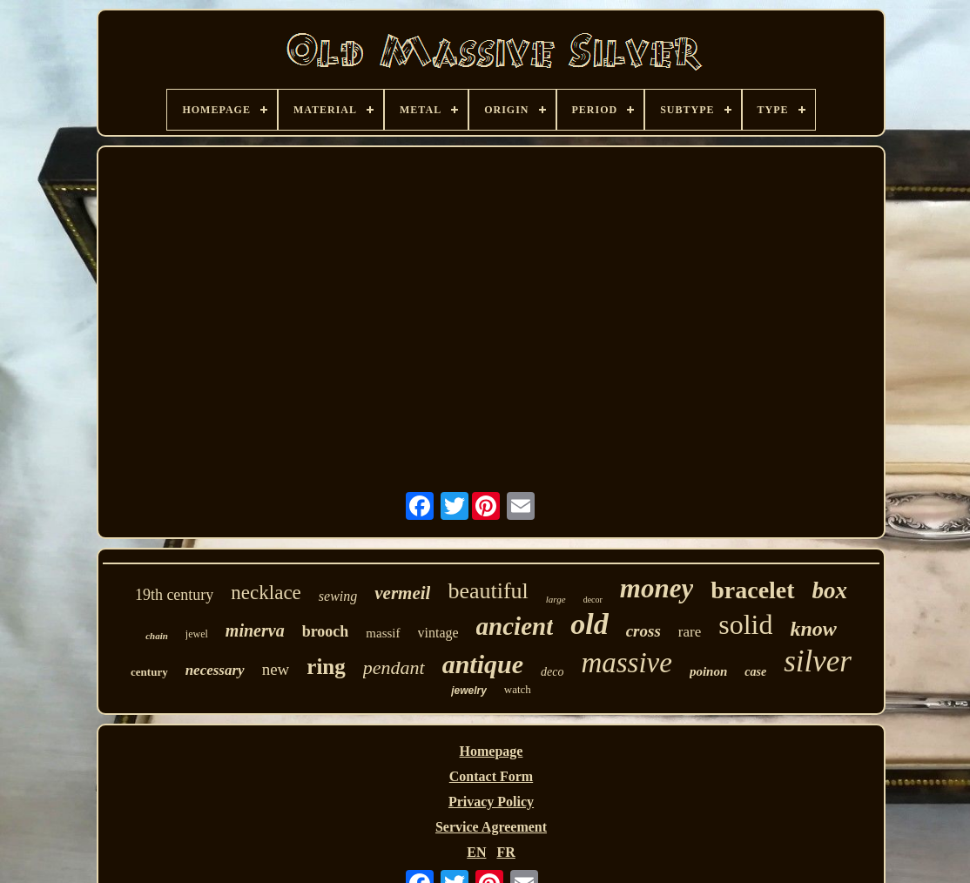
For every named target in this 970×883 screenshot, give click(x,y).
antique (482, 664)
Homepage (491, 751)
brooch (325, 631)
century (149, 671)
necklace (265, 592)
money (656, 588)
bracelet (752, 589)
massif (383, 633)
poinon (708, 671)
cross (643, 631)
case (755, 671)
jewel (196, 634)
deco (552, 671)
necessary (215, 670)
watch (517, 689)
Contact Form (491, 776)
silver (818, 661)
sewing (338, 596)
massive (626, 662)
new (276, 669)
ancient (515, 626)
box (830, 590)
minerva (255, 630)
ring (325, 666)
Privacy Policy (491, 801)
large (556, 599)
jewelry (469, 690)
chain (156, 635)
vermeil (402, 593)
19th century (174, 594)
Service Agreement (491, 826)
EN (476, 852)
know (813, 628)
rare (689, 631)
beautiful (488, 590)
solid (745, 624)
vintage (438, 632)
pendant (394, 667)
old (589, 624)
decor (593, 599)
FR (505, 852)
